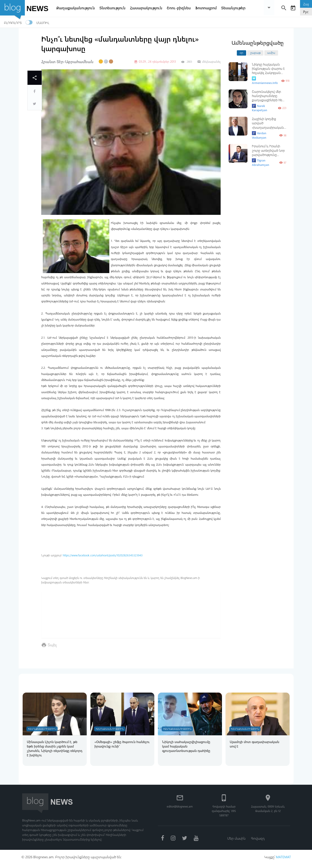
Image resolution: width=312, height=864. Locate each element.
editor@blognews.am (180, 806)
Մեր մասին (236, 838)
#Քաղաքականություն (43, 728)
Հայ (306, 4)
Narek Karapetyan (259, 108)
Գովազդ (258, 838)
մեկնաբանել (209, 61)
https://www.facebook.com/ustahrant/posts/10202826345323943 (103, 555)
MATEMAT (283, 856)
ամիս (271, 52)
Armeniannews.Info (265, 80)
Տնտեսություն (113, 7)
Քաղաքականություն (76, 7)
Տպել (52, 644)
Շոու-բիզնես (180, 7)
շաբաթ (255, 52)
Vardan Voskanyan (259, 135)
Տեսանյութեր (234, 7)
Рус (305, 11)
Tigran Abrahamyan (260, 162)
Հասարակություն (147, 7)
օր (241, 52)
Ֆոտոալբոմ (207, 7)
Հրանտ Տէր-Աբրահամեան (67, 61)
